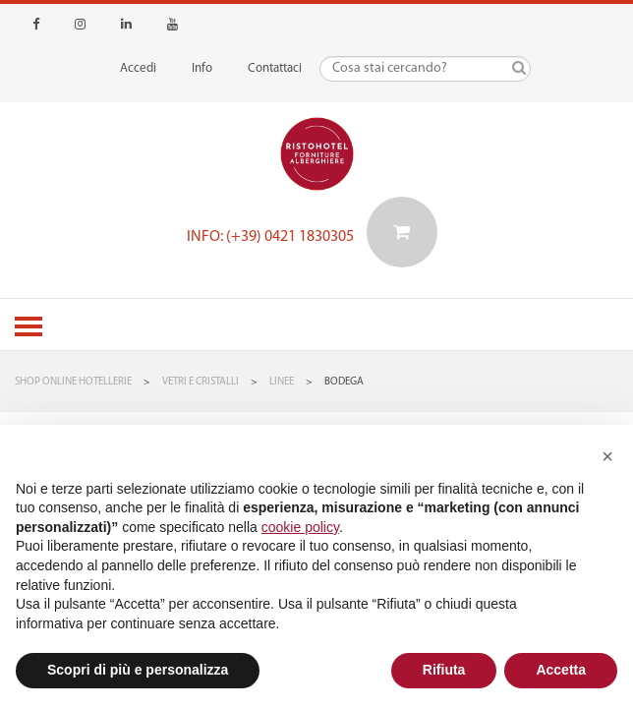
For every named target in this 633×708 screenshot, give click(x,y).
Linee (281, 382)
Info (202, 68)
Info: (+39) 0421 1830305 (270, 237)
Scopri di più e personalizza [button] (137, 670)
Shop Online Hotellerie (73, 382)
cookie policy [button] (300, 527)
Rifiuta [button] (444, 670)
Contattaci (275, 68)
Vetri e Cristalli (200, 382)
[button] (607, 456)
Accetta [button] (561, 670)
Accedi (138, 68)
